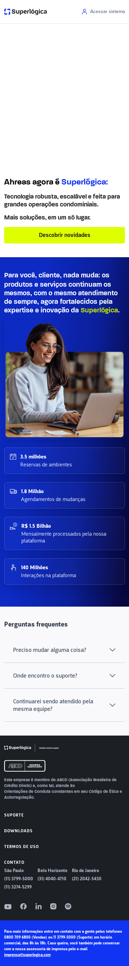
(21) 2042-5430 (86, 879)
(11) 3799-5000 (18, 879)
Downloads (18, 831)
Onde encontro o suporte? (45, 675)
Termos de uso (21, 846)
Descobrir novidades (64, 235)
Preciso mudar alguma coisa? (49, 650)
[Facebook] (23, 906)
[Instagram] (53, 906)
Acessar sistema (103, 11)
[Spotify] (68, 906)
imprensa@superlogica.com (27, 954)
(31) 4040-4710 (51, 879)
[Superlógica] (31, 748)
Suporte (14, 815)
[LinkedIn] (38, 906)
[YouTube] (8, 906)
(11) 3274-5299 (18, 887)
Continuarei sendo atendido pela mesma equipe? (53, 705)
